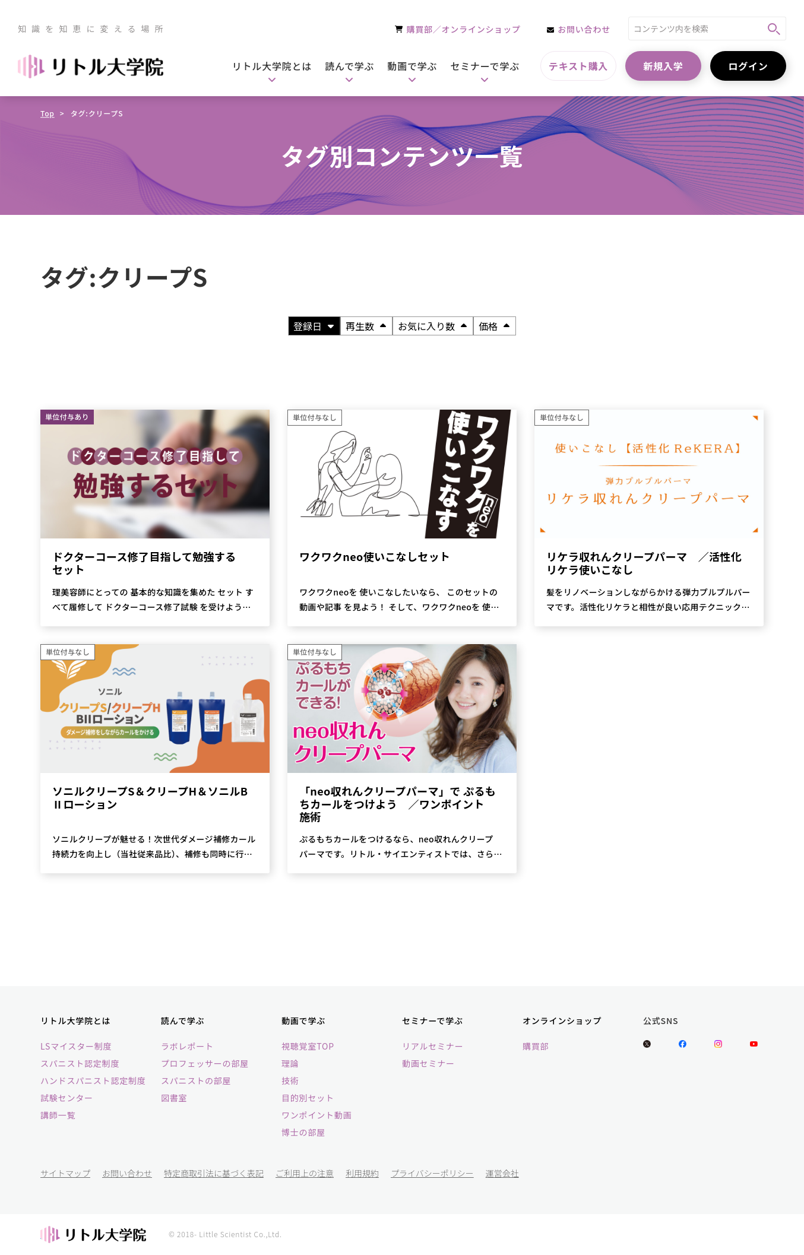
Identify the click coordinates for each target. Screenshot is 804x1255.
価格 (494, 326)
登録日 (313, 326)
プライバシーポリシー (432, 1173)
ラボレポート (187, 1046)
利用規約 (362, 1173)
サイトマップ (65, 1173)
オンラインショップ (562, 1020)
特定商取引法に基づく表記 (214, 1173)
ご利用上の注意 (305, 1173)
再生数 (366, 326)
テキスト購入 (578, 66)
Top (47, 113)
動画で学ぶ (303, 1020)
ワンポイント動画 (316, 1115)
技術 (290, 1080)
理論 (290, 1063)
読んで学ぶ (182, 1020)
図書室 (174, 1098)
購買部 (536, 1046)
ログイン (748, 66)
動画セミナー (428, 1063)
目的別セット (307, 1098)
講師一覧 (57, 1115)
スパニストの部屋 (196, 1080)
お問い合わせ (127, 1173)
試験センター (66, 1098)
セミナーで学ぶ (432, 1020)
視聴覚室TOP (307, 1046)
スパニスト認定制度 (79, 1063)
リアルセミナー (432, 1046)
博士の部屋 (303, 1132)
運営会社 (502, 1173)
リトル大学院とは (75, 1020)
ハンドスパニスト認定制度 (93, 1080)
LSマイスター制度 (76, 1046)
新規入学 (663, 66)
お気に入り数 (432, 326)
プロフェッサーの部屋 (205, 1063)
